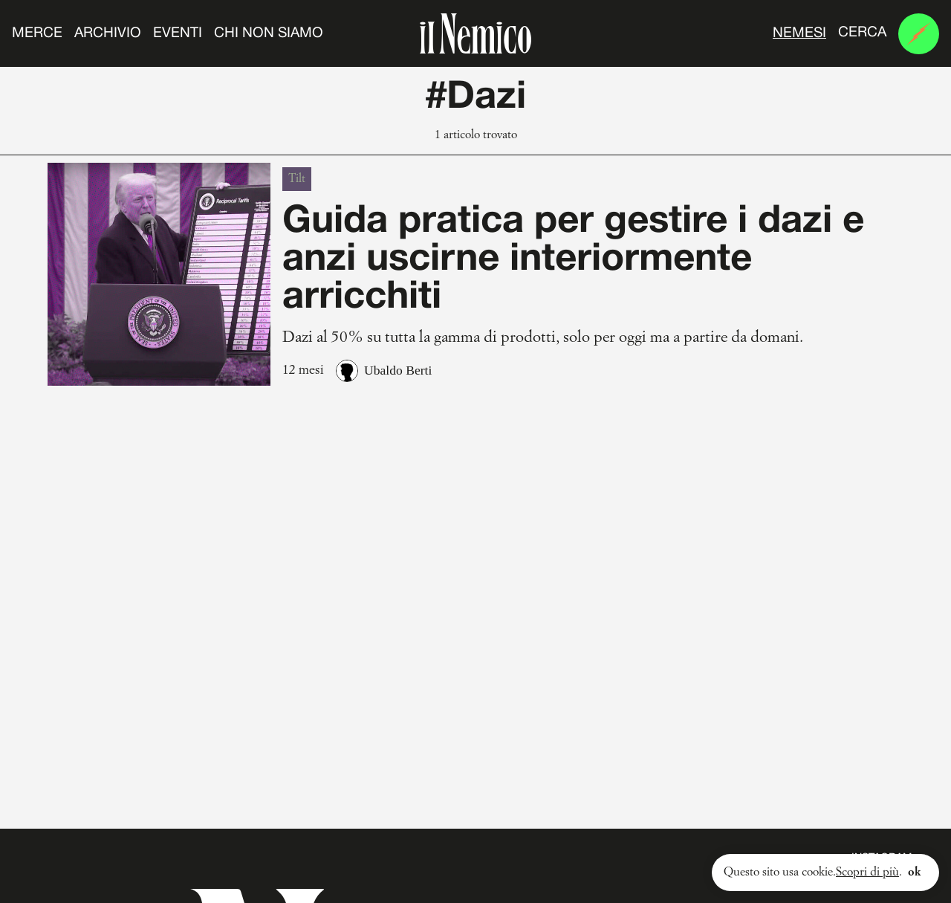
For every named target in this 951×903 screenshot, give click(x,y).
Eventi (177, 33)
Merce (37, 33)
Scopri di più (867, 872)
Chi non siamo (268, 33)
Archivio (107, 33)
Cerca (862, 32)
